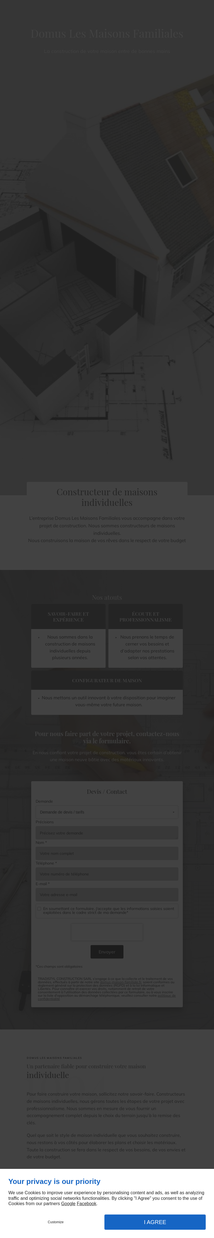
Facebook (86, 1203)
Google (68, 1203)
